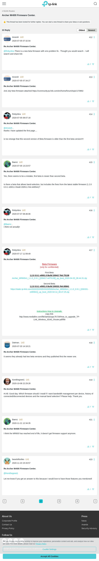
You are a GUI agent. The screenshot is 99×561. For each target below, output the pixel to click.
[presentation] (7, 38)
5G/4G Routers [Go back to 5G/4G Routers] (9, 11)
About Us (7, 516)
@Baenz (7, 224)
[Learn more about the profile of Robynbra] (8, 115)
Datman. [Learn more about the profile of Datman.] (16, 342)
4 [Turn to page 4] (77, 501)
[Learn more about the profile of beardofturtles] (8, 461)
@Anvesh (8, 128)
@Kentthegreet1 (11, 473)
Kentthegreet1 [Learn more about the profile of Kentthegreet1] (18, 380)
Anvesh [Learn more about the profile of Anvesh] (15, 37)
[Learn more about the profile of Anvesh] (8, 39)
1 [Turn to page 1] (22, 501)
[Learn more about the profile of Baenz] (8, 164)
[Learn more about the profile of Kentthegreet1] (8, 381)
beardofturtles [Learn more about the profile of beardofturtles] (18, 459)
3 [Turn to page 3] (59, 501)
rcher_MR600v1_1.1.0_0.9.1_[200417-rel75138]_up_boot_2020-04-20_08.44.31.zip (50, 278)
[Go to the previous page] (4, 501)
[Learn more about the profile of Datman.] (8, 344)
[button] (4, 3)
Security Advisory (89, 528)
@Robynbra (9, 51)
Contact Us (7, 524)
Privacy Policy (8, 528)
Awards (85, 524)
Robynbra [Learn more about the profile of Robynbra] (16, 114)
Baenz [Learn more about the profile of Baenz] (15, 162)
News (84, 521)
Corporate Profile (9, 521)
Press (84, 516)
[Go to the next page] (95, 501)
